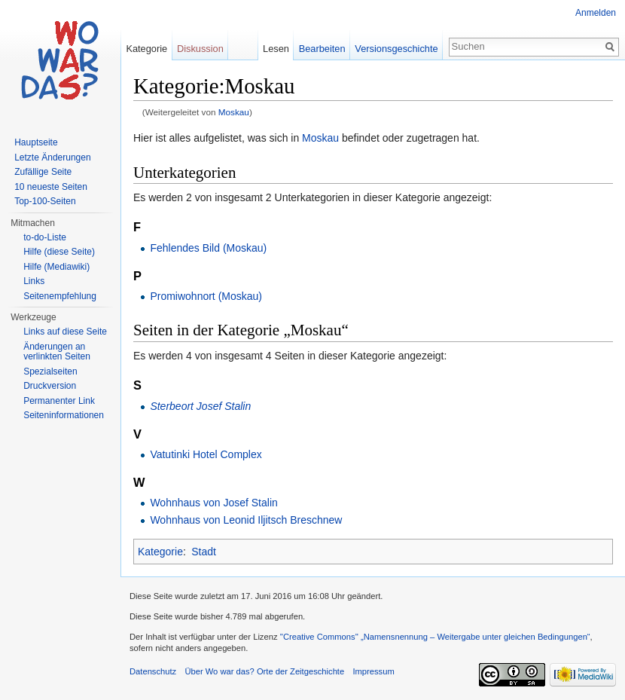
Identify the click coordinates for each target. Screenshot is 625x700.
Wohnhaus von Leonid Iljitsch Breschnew (246, 520)
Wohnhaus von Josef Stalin (213, 503)
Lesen (276, 48)
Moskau (233, 112)
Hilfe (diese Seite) (59, 251)
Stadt (203, 552)
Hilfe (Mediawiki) (56, 266)
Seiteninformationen (63, 415)
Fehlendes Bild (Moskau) (208, 248)
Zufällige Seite (43, 172)
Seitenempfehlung (59, 296)
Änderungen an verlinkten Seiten (56, 351)
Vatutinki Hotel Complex (205, 454)
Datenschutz (153, 671)
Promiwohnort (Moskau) (206, 296)
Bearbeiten (322, 48)
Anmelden (595, 13)
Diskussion (200, 48)
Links (33, 281)
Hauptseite (35, 142)
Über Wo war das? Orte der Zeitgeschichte (264, 671)
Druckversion (49, 386)
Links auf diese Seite (65, 331)
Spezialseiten (50, 371)
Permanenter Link (59, 401)
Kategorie (160, 552)
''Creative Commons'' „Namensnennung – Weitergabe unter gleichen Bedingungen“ (435, 636)
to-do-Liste (44, 237)
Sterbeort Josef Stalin (200, 406)
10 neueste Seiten (50, 187)
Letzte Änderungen (52, 157)
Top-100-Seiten (44, 201)
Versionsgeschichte (396, 48)
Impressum (373, 671)
